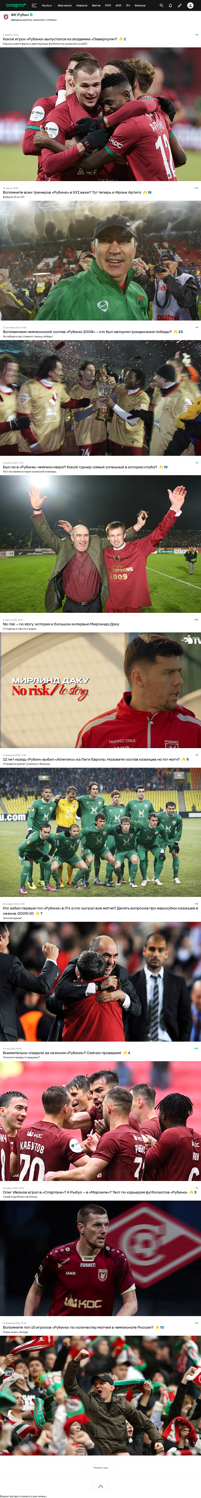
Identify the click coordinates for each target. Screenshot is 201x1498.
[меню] (34, 5)
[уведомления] (170, 5)
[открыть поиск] (161, 5)
